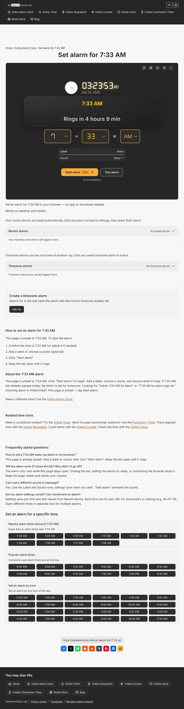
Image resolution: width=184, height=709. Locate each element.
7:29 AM (50, 535)
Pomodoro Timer (143, 422)
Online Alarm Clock (26, 47)
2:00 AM (78, 597)
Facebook (56, 701)
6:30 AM (162, 566)
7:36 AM (50, 542)
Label (63, 151)
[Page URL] (92, 640)
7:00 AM (78, 566)
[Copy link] (120, 648)
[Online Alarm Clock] (20, 12)
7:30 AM (78, 535)
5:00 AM (50, 566)
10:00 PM (134, 618)
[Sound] (92, 158)
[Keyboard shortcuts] (144, 68)
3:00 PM (134, 573)
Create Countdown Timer (25, 692)
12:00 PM (21, 611)
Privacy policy (39, 701)
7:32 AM (134, 535)
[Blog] (35, 19)
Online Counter (86, 427)
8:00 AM (134, 566)
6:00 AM (22, 566)
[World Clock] (16, 19)
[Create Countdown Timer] (157, 12)
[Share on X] (71, 648)
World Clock (58, 692)
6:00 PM (22, 618)
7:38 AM (106, 542)
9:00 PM (106, 618)
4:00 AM (106, 566)
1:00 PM (50, 611)
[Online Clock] (126, 12)
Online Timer (62, 422)
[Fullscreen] (171, 68)
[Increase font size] (164, 68)
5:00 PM (162, 611)
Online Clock (138, 427)
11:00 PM (162, 618)
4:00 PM (134, 611)
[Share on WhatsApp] (78, 648)
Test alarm (112, 172)
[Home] (19, 5)
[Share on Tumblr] (99, 648)
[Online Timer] (47, 12)
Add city (16, 309)
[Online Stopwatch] (74, 12)
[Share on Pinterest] (106, 648)
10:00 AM (134, 604)
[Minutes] (90, 136)
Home (8, 47)
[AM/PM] (130, 136)
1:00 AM (50, 597)
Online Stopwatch (35, 427)
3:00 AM (22, 573)
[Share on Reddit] (92, 648)
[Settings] (176, 5)
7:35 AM (22, 542)
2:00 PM (78, 611)
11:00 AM (162, 604)
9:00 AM (50, 573)
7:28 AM (22, 535)
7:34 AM (162, 535)
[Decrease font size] (157, 68)
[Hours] (53, 136)
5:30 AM (78, 573)
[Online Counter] (102, 12)
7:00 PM (50, 618)
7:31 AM (106, 535)
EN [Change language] (169, 5)
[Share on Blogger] (85, 648)
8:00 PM (78, 618)
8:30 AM (162, 573)
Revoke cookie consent (79, 701)
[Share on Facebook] (63, 648)
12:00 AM (21, 597)
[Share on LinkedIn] (113, 648)
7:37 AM (78, 542)
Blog (80, 692)
